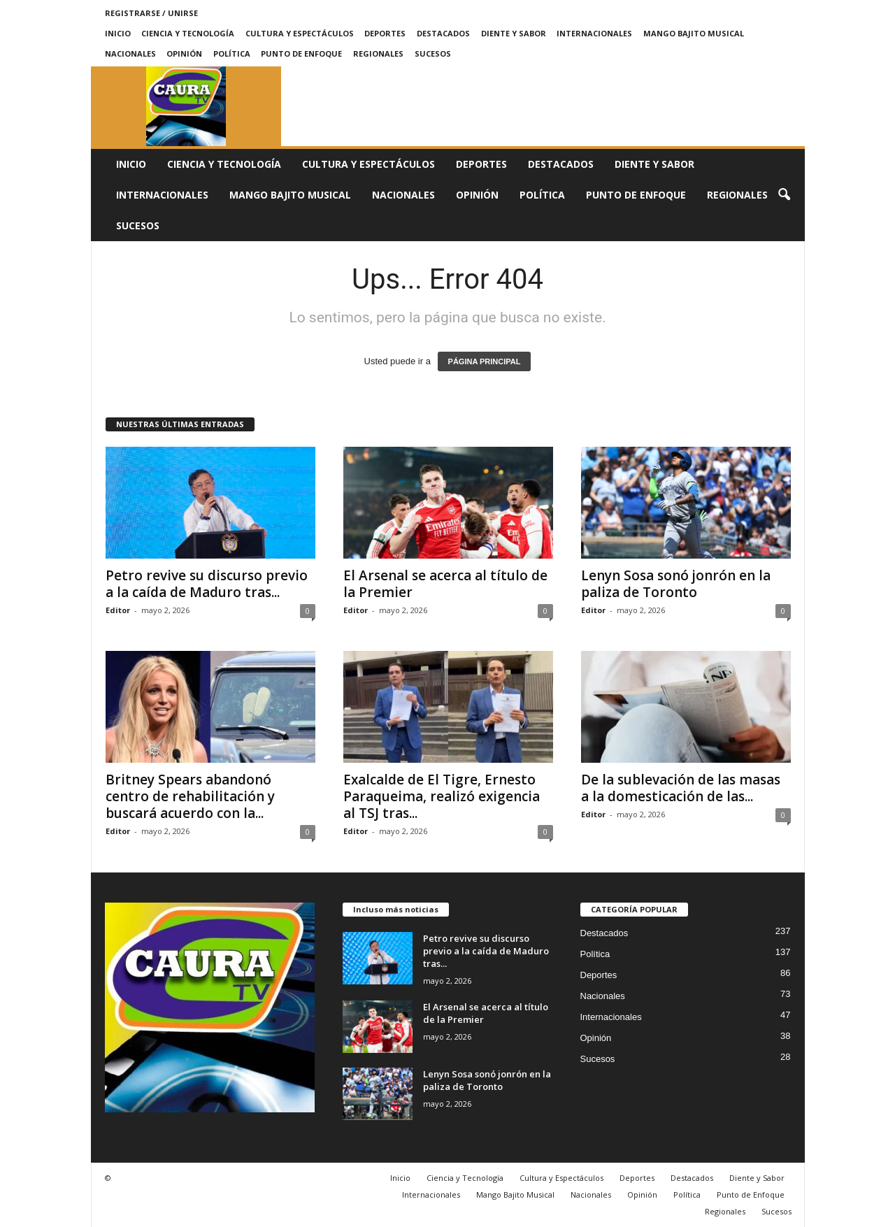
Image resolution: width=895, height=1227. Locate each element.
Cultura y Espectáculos (299, 33)
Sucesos (433, 53)
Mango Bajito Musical (693, 33)
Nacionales (130, 53)
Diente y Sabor (513, 33)
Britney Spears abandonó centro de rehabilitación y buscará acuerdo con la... (190, 796)
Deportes (385, 33)
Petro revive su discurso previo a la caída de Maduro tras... (207, 583)
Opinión (184, 53)
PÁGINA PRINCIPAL (484, 361)
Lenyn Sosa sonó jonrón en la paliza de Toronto (676, 583)
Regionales (378, 53)
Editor (118, 610)
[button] (783, 195)
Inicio (118, 33)
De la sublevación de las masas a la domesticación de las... (680, 787)
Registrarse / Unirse (151, 13)
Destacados (443, 33)
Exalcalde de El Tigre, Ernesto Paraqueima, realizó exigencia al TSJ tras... (441, 796)
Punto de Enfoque (301, 53)
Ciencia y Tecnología (187, 33)
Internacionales (594, 33)
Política (231, 53)
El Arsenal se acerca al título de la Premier (445, 583)
